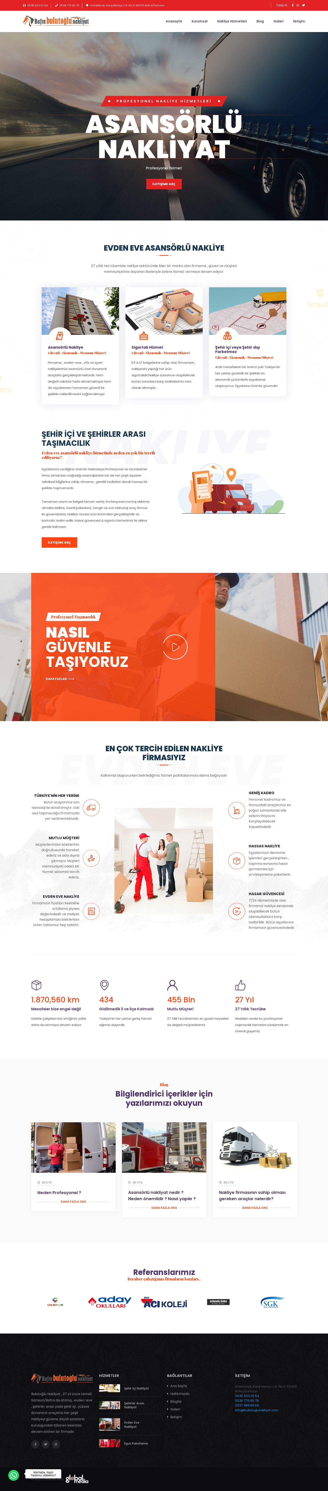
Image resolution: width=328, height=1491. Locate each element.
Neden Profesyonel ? (59, 1193)
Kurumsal (200, 21)
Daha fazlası (60, 679)
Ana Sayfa (177, 1386)
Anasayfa (174, 21)
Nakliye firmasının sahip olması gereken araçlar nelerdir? (252, 1196)
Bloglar (174, 1401)
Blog (260, 21)
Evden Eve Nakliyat (131, 1424)
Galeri (278, 21)
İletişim (299, 21)
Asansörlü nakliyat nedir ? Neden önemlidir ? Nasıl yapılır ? (162, 1196)
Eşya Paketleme (136, 1443)
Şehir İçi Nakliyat (136, 1388)
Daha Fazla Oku (73, 1201)
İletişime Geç (164, 184)
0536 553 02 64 (247, 1396)
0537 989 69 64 (247, 1405)
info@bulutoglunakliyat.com (256, 1410)
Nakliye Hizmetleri (232, 21)
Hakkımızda (178, 1393)
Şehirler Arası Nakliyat (134, 1405)
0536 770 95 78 (247, 1400)
